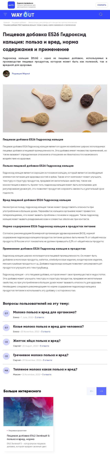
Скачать (101, 5)
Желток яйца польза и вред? (37, 341)
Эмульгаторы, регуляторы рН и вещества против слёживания (52, 22)
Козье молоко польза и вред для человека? (48, 326)
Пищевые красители (17, 431)
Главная (6, 22)
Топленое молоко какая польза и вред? (45, 369)
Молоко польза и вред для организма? (44, 312)
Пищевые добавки (19, 22)
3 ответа (39, 317)
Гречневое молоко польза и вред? (40, 355)
